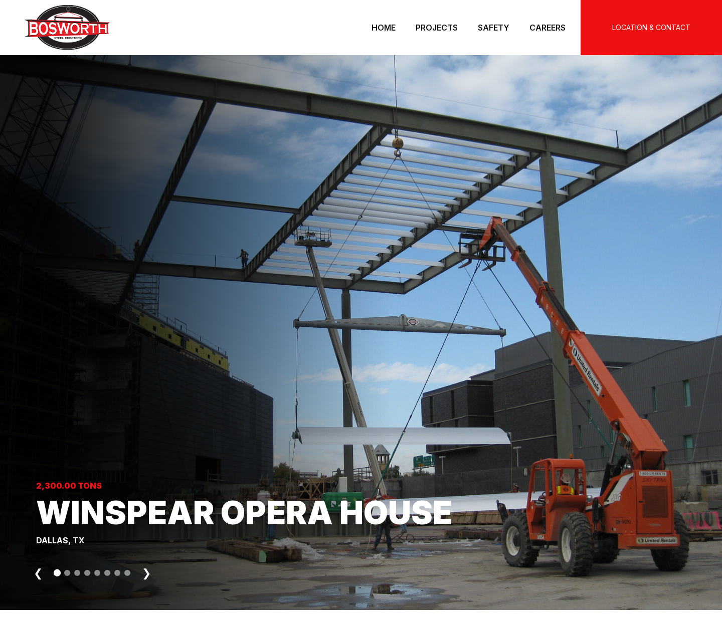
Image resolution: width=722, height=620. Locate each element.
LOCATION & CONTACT (651, 27)
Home (384, 28)
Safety (493, 28)
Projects (437, 28)
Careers (547, 28)
